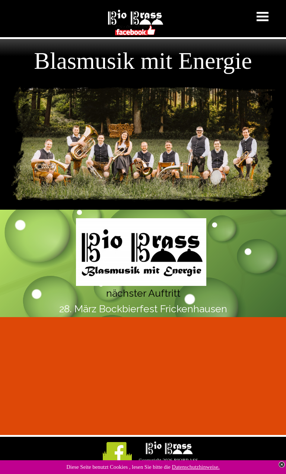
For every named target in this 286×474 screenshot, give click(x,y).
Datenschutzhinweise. (196, 467)
